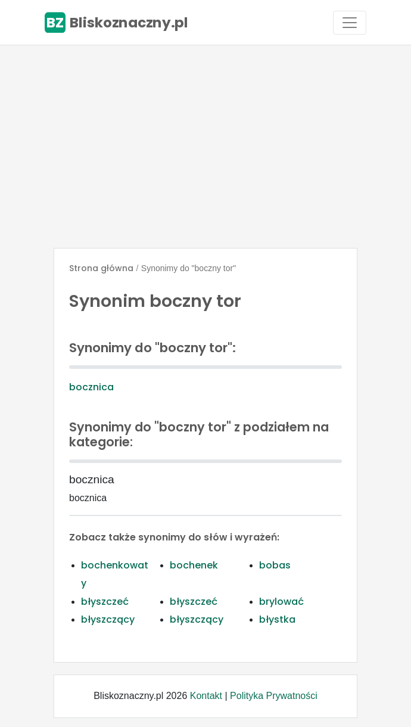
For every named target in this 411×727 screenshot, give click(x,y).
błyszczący (108, 619)
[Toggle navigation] (349, 23)
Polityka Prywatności (273, 696)
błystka (277, 619)
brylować (281, 601)
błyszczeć (105, 601)
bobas (275, 565)
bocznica (91, 387)
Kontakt (206, 696)
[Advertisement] (205, 146)
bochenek (194, 565)
